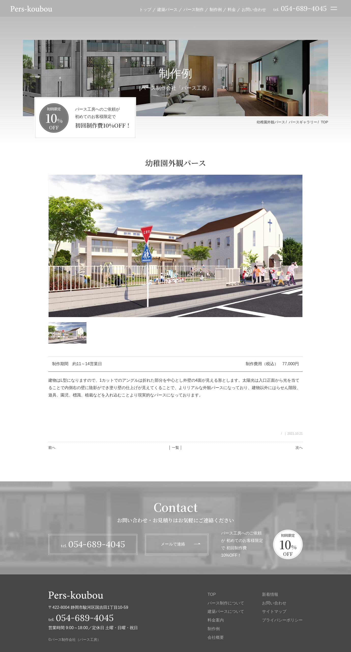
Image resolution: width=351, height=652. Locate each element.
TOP (324, 122)
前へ (51, 448)
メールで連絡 (173, 544)
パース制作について (226, 603)
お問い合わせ (254, 9)
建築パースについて (226, 611)
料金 (232, 9)
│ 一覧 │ (175, 448)
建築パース (167, 9)
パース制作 (193, 9)
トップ (145, 9)
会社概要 (216, 637)
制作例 (216, 9)
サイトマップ (274, 611)
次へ (299, 448)
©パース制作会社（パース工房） (74, 640)
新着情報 (270, 594)
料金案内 (216, 620)
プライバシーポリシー (282, 620)
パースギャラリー (303, 122)
